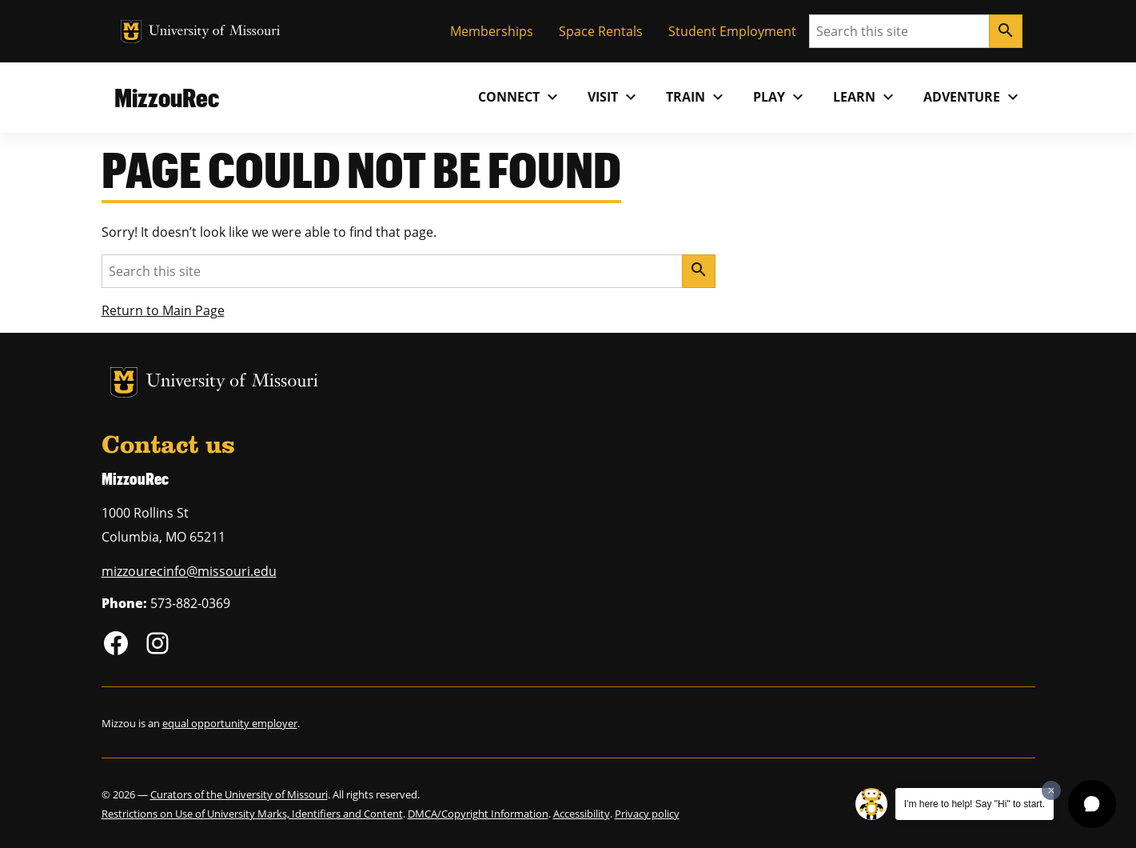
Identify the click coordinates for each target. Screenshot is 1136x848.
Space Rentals (601, 31)
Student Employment (732, 31)
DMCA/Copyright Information (478, 813)
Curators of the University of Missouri (239, 794)
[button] (1092, 804)
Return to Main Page (163, 310)
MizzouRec (166, 97)
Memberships (491, 31)
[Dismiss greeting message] (1051, 790)
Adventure (972, 96)
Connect (520, 96)
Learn (865, 96)
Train (696, 96)
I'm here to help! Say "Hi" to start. (974, 804)
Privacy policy (647, 813)
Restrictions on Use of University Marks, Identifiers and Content (252, 813)
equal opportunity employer (229, 723)
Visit (614, 96)
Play (780, 96)
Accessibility (581, 813)
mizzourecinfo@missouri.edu (189, 571)
